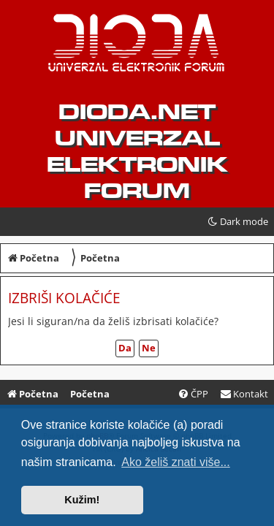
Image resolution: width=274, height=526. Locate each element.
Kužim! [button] (81, 500)
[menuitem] (244, 394)
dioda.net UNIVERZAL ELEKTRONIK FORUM (137, 151)
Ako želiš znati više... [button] (175, 462)
